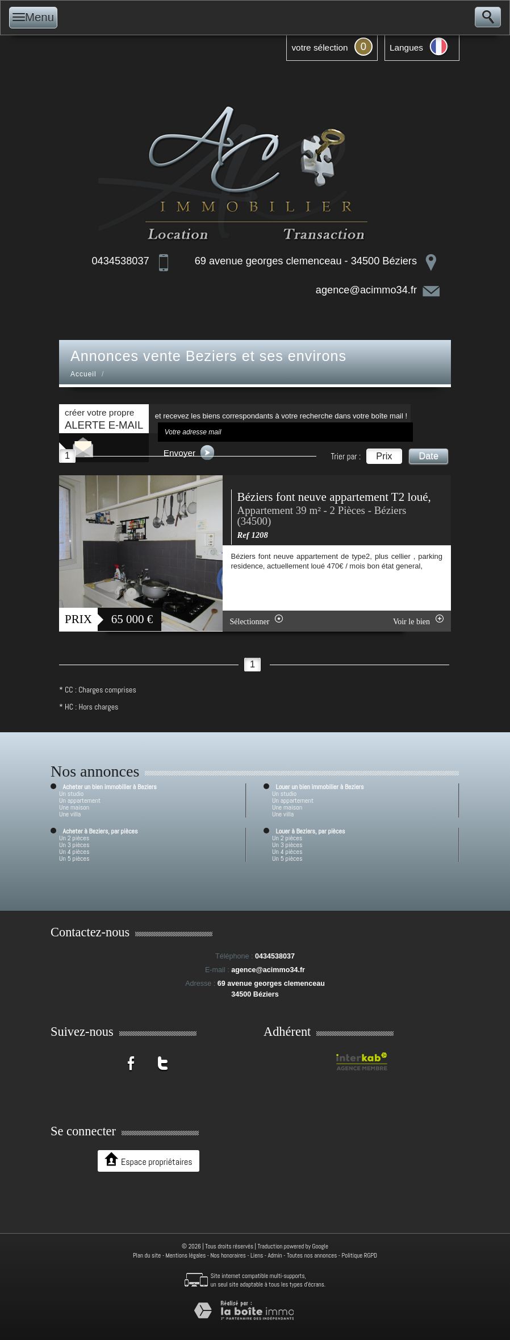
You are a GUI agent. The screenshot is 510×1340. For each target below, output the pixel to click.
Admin (274, 1255)
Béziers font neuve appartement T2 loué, (334, 497)
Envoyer (189, 452)
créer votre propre (104, 419)
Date (428, 456)
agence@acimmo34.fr (366, 290)
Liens (256, 1255)
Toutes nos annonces (312, 1255)
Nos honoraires (228, 1255)
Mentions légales (186, 1255)
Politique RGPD (360, 1255)
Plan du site (147, 1255)
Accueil (83, 374)
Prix (384, 456)
